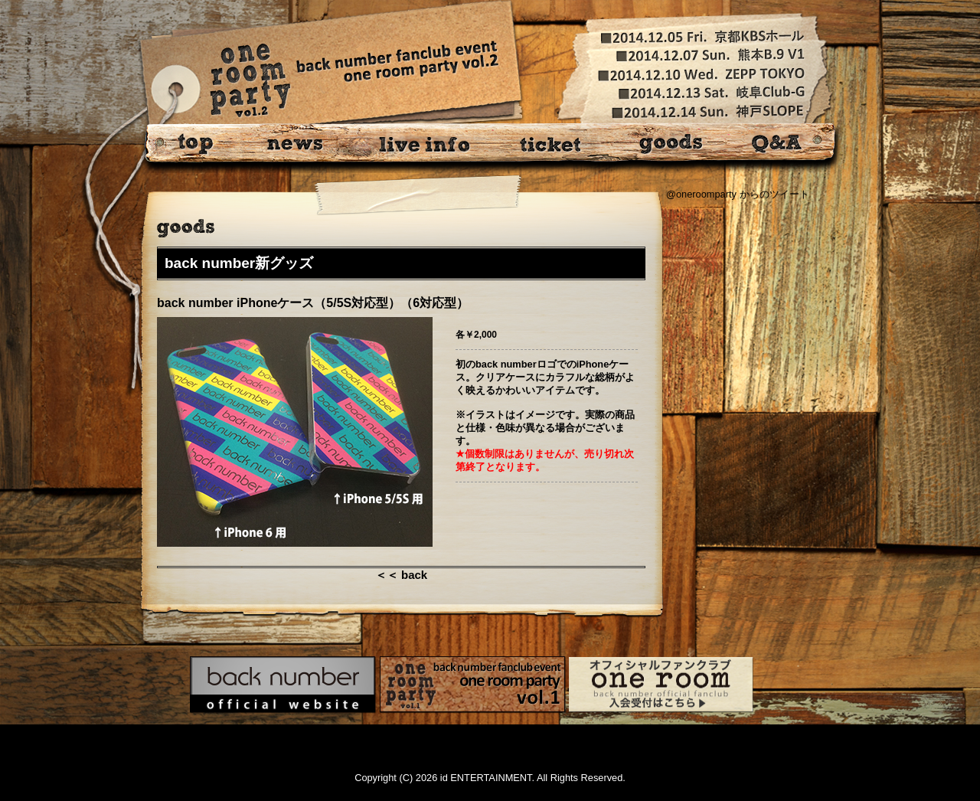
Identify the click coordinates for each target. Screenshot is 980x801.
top (202, 148)
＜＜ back (401, 574)
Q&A (777, 148)
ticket (547, 148)
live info (432, 148)
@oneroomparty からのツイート (737, 194)
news (317, 148)
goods (662, 148)
